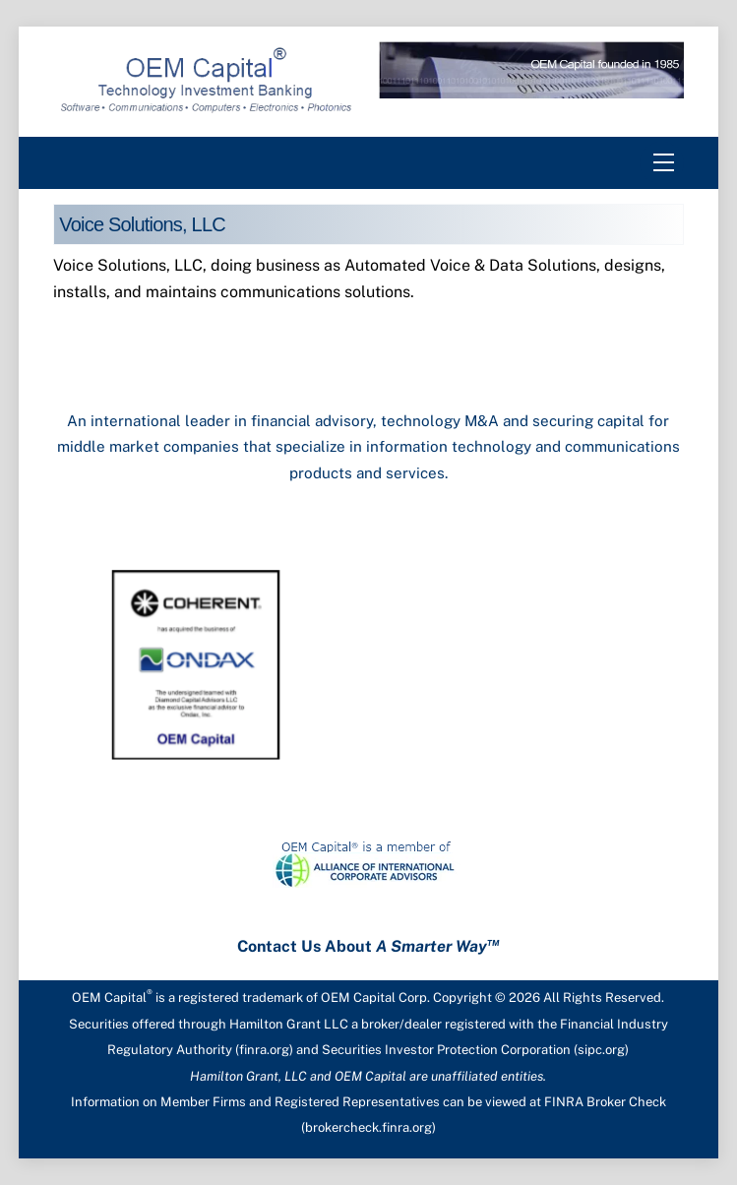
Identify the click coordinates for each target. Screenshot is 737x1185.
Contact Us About (368, 946)
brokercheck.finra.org (368, 1127)
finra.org (264, 1049)
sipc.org (601, 1049)
